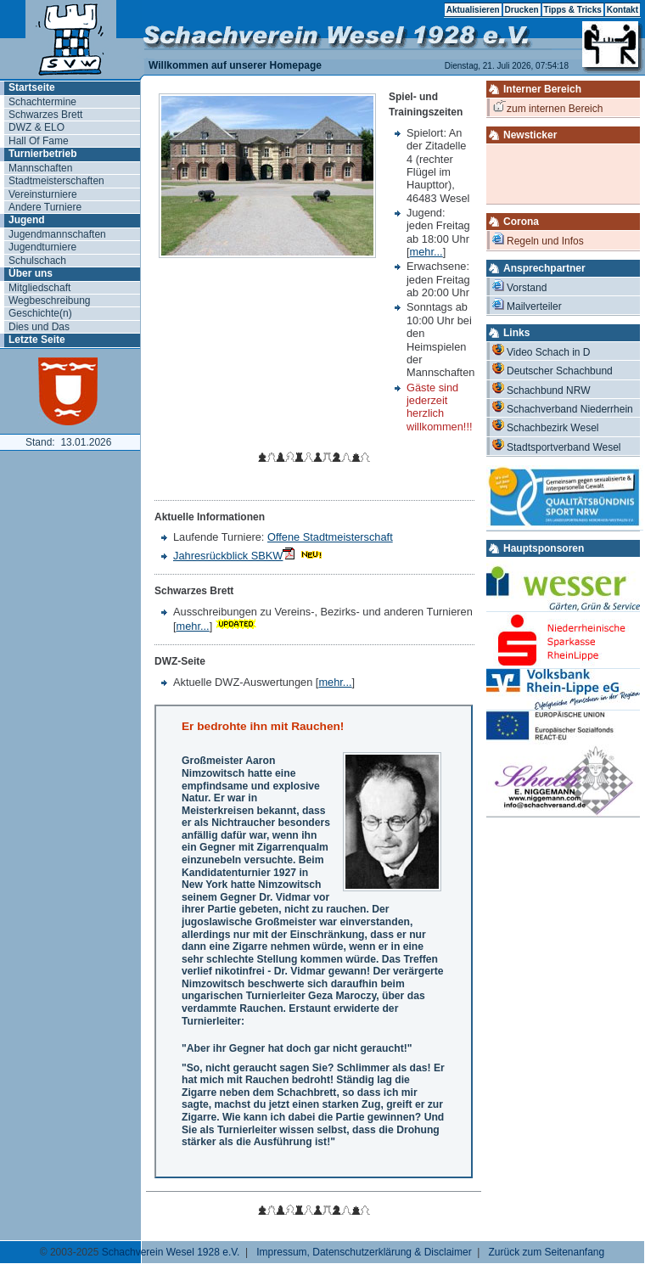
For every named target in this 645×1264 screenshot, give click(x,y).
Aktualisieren (473, 9)
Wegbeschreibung (49, 300)
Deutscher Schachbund (552, 369)
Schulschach (37, 261)
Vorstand (519, 286)
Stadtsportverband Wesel (556, 446)
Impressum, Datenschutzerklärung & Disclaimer (363, 1252)
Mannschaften (40, 168)
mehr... (426, 251)
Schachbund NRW (541, 389)
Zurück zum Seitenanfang (546, 1252)
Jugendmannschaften (57, 234)
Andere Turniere (44, 207)
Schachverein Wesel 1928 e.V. (171, 1252)
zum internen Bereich (548, 107)
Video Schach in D (541, 351)
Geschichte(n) (40, 313)
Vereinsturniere (42, 194)
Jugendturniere (42, 247)
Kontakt (622, 9)
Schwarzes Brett (45, 115)
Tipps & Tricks (573, 9)
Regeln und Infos (538, 240)
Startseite (31, 87)
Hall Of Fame (38, 141)
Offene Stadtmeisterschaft (330, 537)
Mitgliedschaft (39, 288)
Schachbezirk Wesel (545, 426)
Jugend (26, 220)
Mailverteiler (527, 305)
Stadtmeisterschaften (56, 181)
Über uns (30, 273)
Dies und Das (39, 327)
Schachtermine (42, 102)
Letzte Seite (36, 339)
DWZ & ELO (36, 127)
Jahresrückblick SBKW (233, 555)
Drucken (522, 9)
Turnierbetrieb (42, 154)
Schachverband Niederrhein (562, 408)
